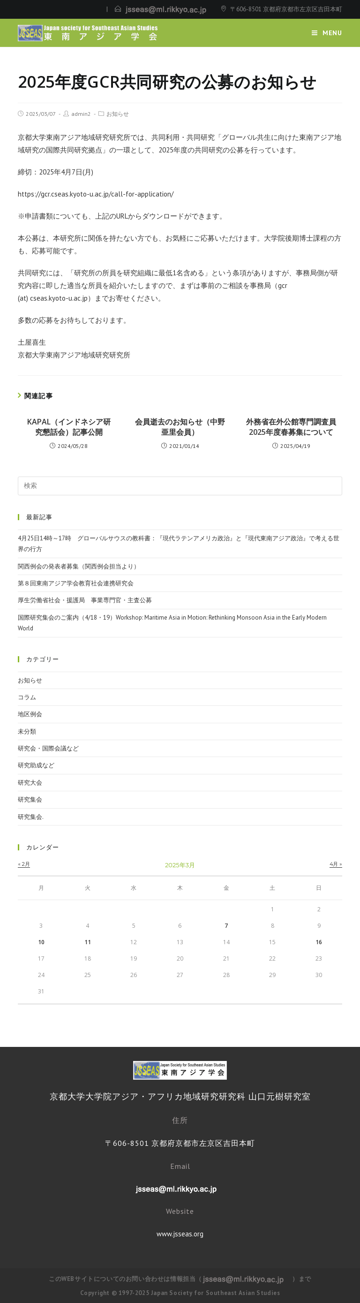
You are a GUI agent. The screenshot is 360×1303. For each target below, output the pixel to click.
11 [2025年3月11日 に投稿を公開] (87, 942)
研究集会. (31, 817)
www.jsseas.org (180, 1233)
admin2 (81, 113)
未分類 (27, 731)
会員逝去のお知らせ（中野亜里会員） (180, 427)
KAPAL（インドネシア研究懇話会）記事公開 (69, 427)
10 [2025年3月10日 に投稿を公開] (41, 942)
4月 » (336, 864)
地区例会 (30, 714)
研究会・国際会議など (48, 748)
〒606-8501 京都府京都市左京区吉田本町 (286, 9)
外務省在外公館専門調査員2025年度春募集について (291, 427)
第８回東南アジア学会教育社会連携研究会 (76, 583)
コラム (27, 697)
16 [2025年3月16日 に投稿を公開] (318, 942)
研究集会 (30, 799)
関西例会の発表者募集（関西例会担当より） (79, 566)
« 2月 (24, 864)
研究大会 (30, 783)
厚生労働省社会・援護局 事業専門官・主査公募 (85, 600)
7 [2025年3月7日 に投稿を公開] (226, 926)
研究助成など (36, 765)
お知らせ (117, 113)
